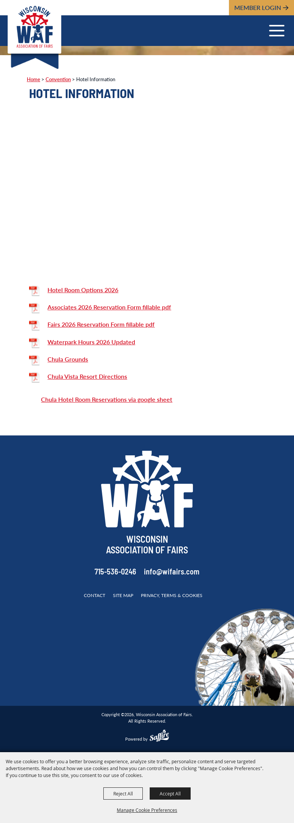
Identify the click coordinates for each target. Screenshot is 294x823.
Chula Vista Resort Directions (87, 376)
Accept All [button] (170, 793)
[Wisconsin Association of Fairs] (34, 27)
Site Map (123, 595)
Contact (94, 595)
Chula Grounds (67, 359)
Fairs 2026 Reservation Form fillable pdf (101, 324)
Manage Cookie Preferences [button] (147, 810)
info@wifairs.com (171, 572)
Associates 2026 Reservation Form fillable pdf (109, 307)
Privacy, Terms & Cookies (172, 595)
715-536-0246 (115, 572)
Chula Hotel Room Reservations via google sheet (106, 399)
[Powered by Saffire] (159, 736)
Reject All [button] (123, 793)
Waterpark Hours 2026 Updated (91, 341)
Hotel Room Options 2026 (82, 289)
